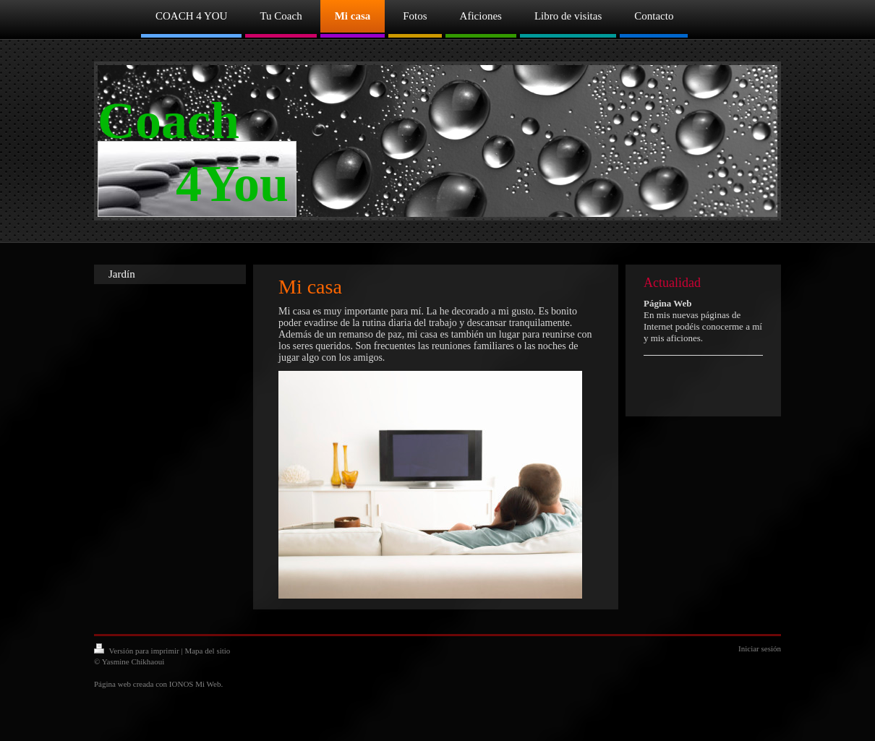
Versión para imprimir (137, 650)
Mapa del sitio (207, 650)
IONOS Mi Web (195, 684)
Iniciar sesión (759, 648)
